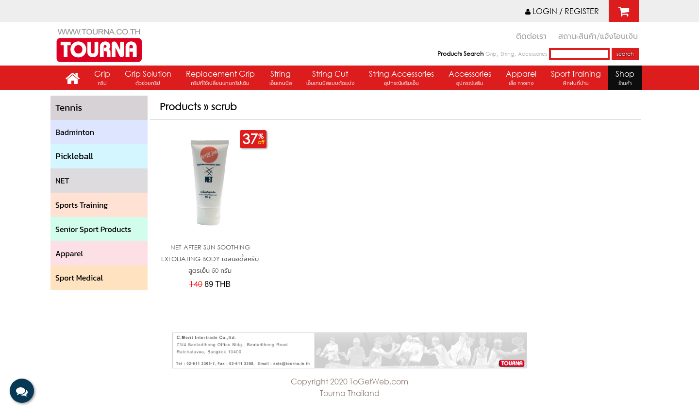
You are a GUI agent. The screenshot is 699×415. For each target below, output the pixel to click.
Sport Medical (79, 277)
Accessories (532, 54)
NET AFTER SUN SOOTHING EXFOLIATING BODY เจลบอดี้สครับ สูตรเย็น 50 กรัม (210, 259)
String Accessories (401, 79)
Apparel (521, 79)
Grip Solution (148, 79)
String (507, 54)
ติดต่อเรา (531, 36)
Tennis (68, 107)
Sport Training (576, 79)
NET (62, 180)
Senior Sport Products (93, 229)
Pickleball (74, 156)
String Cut (330, 79)
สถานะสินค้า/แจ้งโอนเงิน (598, 36)
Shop (625, 79)
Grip (491, 54)
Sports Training (81, 205)
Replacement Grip (220, 79)
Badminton (74, 132)
